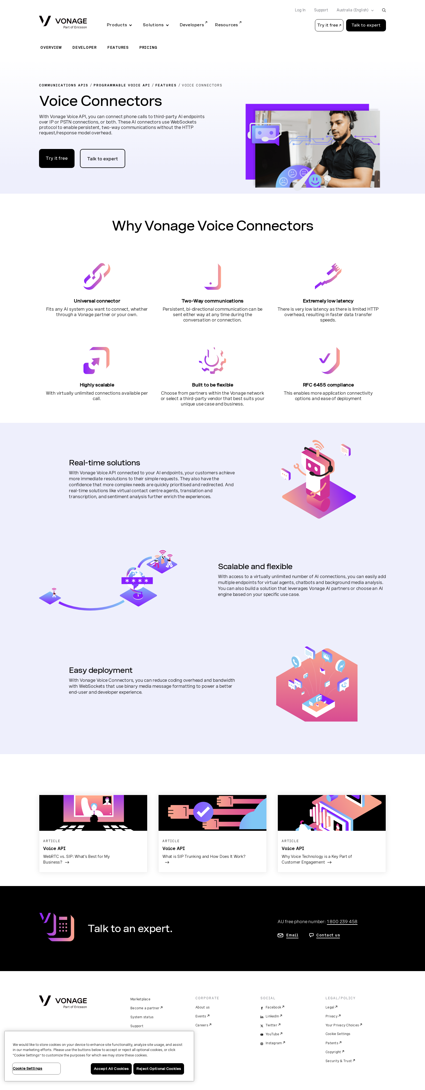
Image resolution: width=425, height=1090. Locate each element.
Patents (332, 1043)
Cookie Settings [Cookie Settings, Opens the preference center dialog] (27, 1068)
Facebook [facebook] (273, 1007)
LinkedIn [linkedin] (272, 1016)
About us (202, 1007)
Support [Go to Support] (321, 10)
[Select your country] (353, 10)
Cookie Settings (338, 1034)
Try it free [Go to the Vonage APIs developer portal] (57, 158)
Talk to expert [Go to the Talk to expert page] (366, 25)
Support (136, 1026)
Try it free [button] (327, 25)
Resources (226, 24)
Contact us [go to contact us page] (328, 935)
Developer (84, 47)
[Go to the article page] (93, 833)
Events (200, 1016)
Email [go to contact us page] (292, 935)
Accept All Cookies (111, 1069)
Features (118, 47)
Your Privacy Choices (342, 1025)
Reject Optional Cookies (158, 1069)
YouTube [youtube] (272, 1034)
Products (117, 24)
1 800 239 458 (342, 921)
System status (141, 1017)
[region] (99, 1056)
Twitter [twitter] (271, 1025)
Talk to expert (102, 158)
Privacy (331, 1016)
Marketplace (140, 999)
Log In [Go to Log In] (300, 10)
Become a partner (144, 1008)
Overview (51, 47)
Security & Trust (339, 1061)
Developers (192, 24)
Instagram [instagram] (274, 1043)
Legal (330, 1007)
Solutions (153, 24)
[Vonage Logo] (63, 23)
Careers (201, 1025)
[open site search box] (384, 10)
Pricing (148, 47)
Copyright (333, 1052)
